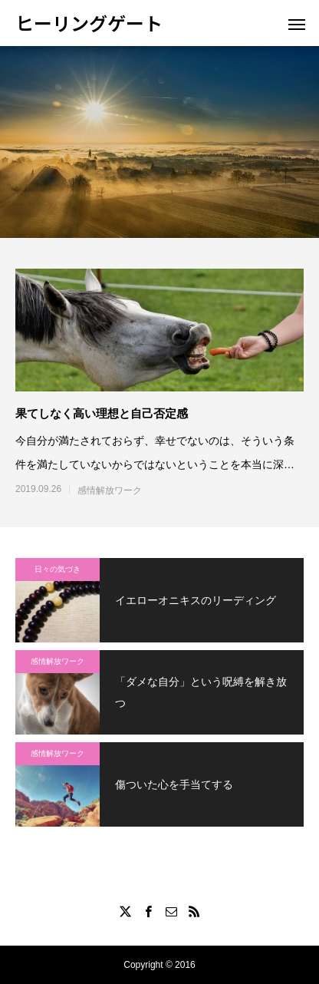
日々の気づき (58, 569)
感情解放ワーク (109, 490)
